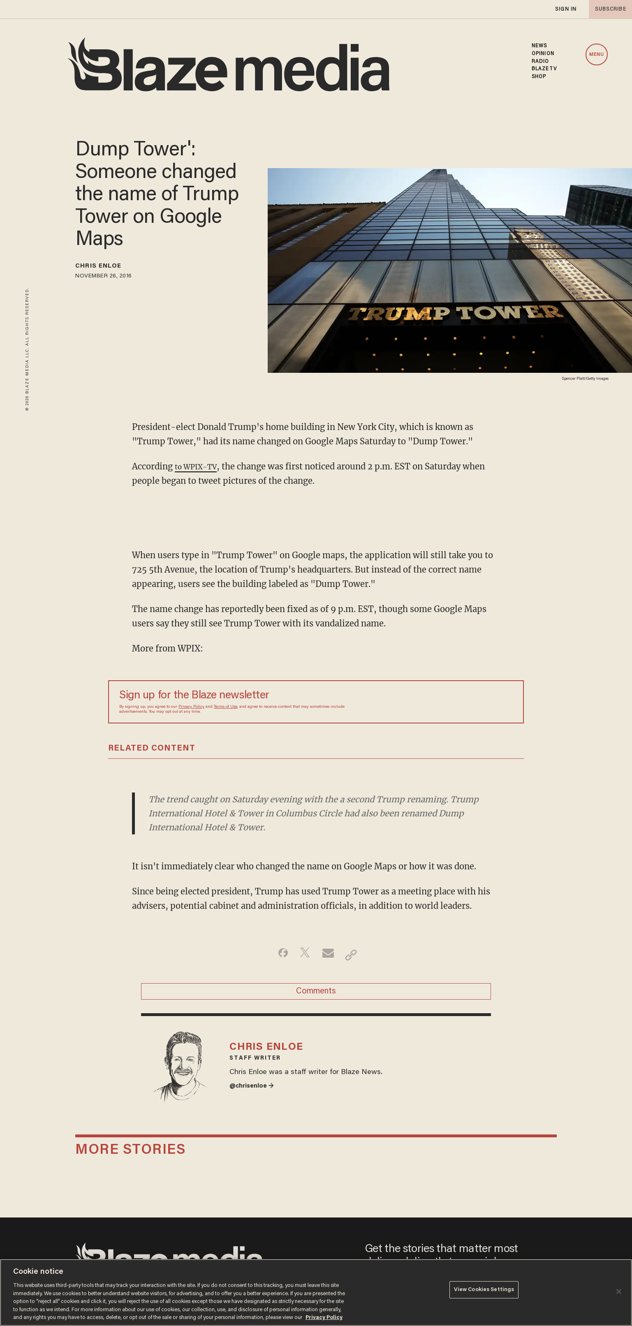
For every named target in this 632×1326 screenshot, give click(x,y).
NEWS (539, 46)
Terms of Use (225, 707)
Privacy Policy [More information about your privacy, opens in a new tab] (324, 1317)
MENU (596, 54)
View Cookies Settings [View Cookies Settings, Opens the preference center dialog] (484, 1291)
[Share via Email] (329, 954)
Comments (316, 995)
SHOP (539, 76)
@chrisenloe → (255, 1101)
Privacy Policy (191, 707)
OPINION (543, 53)
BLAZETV (544, 69)
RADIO (540, 61)
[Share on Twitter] (303, 954)
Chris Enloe (106, 267)
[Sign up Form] (455, 702)
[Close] (619, 1291)
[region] (316, 1292)
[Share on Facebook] (277, 954)
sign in (565, 9)
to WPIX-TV (199, 466)
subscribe (608, 9)
